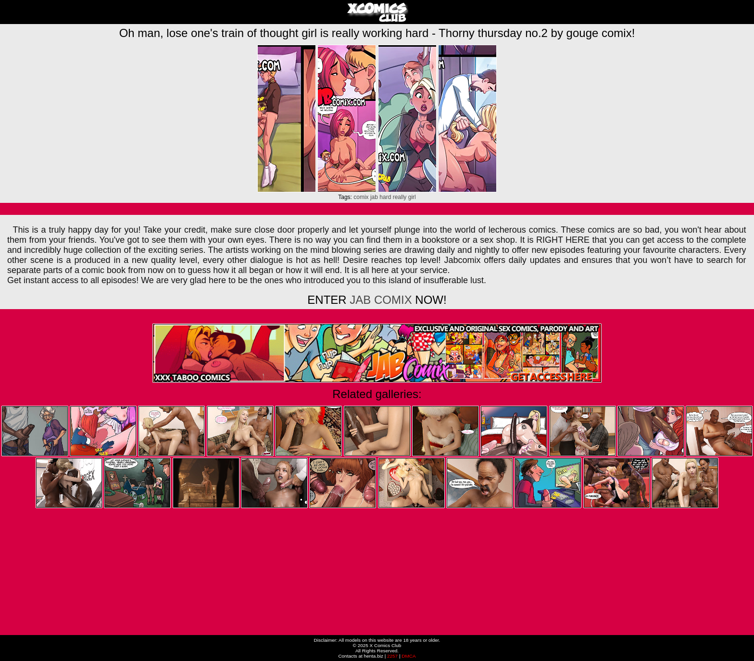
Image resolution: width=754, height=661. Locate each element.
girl (412, 197)
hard (385, 197)
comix (360, 197)
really (400, 197)
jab (374, 197)
